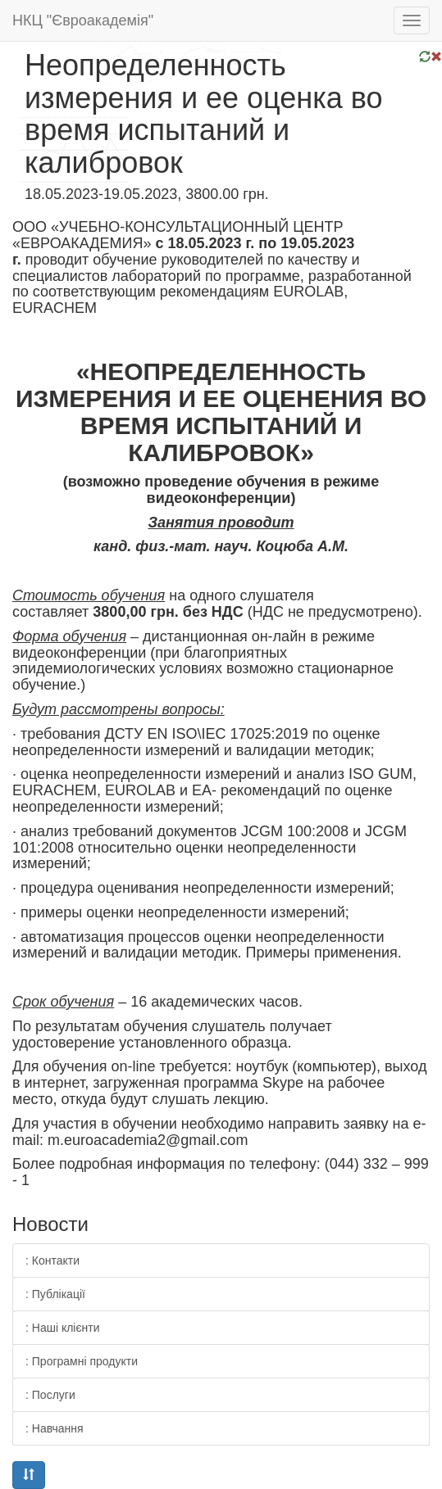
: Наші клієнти (62, 1327)
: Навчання (54, 1428)
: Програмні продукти (81, 1361)
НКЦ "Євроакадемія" (82, 20)
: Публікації (55, 1294)
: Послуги (50, 1394)
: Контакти (52, 1260)
